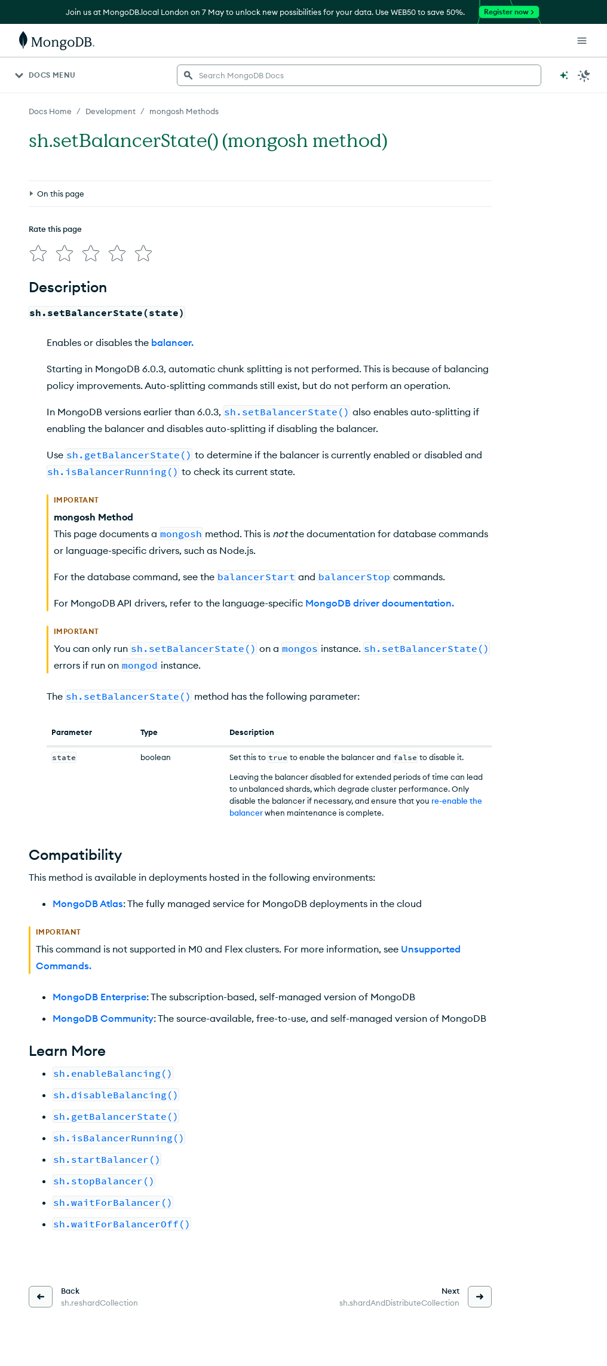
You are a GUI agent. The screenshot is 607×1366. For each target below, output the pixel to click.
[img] (38, 253)
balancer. (172, 342)
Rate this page (55, 229)
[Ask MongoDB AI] (564, 75)
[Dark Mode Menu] (584, 75)
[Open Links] (582, 40)
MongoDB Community (103, 1018)
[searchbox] (359, 75)
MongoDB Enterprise (99, 997)
